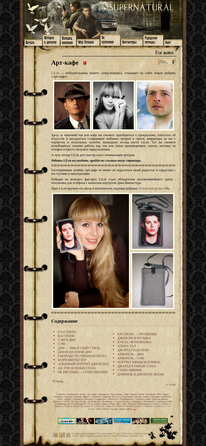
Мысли (116, 396)
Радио (166, 394)
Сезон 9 (120, 406)
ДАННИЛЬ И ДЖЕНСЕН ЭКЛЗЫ (140, 374)
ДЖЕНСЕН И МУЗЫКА (134, 338)
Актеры (126, 401)
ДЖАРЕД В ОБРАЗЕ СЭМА (136, 366)
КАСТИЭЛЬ (66, 336)
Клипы (146, 396)
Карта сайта (125, 409)
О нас (91, 409)
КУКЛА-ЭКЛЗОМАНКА (134, 342)
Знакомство (72, 394)
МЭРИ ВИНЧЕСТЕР (72, 360)
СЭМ (61, 343)
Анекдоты (78, 399)
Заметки (107, 396)
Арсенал (57, 401)
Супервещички (62, 404)
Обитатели (112, 399)
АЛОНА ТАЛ (126, 346)
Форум (133, 394)
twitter (141, 394)
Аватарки (166, 396)
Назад (57, 381)
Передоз (88, 399)
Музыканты (149, 401)
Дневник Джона (160, 399)
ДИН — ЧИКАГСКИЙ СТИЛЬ (79, 348)
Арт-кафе (92, 394)
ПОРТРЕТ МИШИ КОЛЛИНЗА (139, 362)
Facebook (150, 394)
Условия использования (83, 433)
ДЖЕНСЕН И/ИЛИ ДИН (75, 352)
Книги (83, 394)
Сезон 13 (78, 406)
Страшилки (100, 399)
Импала (132, 404)
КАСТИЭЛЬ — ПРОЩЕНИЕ (137, 334)
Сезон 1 (68, 406)
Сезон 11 (88, 406)
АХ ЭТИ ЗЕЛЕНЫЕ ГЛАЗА (77, 368)
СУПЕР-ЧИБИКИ (129, 370)
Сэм (124, 404)
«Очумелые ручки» (151, 188)
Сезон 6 (148, 406)
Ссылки (114, 409)
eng (141, 436)
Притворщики (144, 404)
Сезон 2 (166, 404)
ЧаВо (98, 409)
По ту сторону (94, 404)
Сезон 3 (58, 406)
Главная (61, 394)
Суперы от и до (78, 401)
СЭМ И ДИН (67, 340)
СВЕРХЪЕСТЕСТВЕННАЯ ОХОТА (82, 356)
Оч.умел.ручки (78, 404)
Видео (86, 396)
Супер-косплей (164, 401)
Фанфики (155, 396)
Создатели (137, 401)
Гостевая (58, 396)
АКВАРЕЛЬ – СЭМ (130, 358)
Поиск (106, 409)
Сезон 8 (129, 406)
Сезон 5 (158, 406)
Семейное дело (143, 399)
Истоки (138, 396)
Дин (118, 404)
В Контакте (127, 433)
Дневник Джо (94, 401)
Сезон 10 (109, 406)
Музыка (78, 396)
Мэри (112, 404)
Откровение (127, 396)
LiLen (55, 73)
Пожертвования (104, 433)
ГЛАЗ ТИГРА (67, 332)
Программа (116, 394)
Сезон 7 (139, 406)
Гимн (126, 394)
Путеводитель (127, 399)
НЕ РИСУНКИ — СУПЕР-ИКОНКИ (83, 372)
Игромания (104, 394)
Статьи (117, 401)
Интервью (107, 401)
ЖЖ (159, 394)
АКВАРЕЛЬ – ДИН (130, 354)
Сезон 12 (99, 406)
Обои (59, 399)
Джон (105, 404)
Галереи (68, 396)
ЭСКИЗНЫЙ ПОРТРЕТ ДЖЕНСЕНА (83, 364)
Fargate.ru (90, 436)
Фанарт (67, 399)
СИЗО (66, 401)
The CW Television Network (124, 436)
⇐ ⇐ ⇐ (167, 406)
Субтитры (96, 396)
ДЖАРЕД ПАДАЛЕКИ (133, 350)
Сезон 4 (156, 404)
